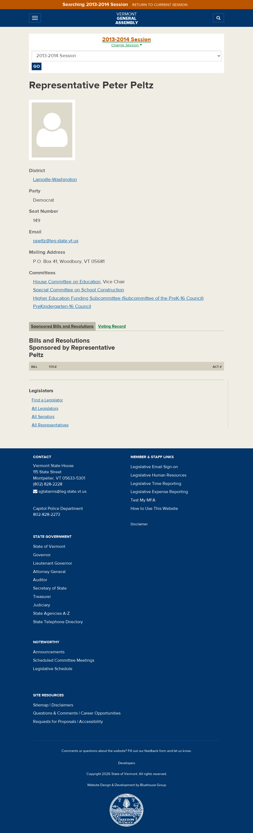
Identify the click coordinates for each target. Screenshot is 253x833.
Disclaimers (62, 705)
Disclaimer (139, 524)
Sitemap (40, 705)
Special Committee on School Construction (78, 290)
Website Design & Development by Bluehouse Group (126, 785)
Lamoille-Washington (55, 179)
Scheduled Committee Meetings (63, 660)
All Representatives (50, 425)
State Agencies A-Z (51, 613)
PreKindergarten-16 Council (62, 306)
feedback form (155, 751)
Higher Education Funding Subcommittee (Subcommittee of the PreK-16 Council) (118, 298)
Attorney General (49, 571)
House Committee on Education (66, 282)
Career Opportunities (101, 713)
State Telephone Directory (58, 622)
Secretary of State (50, 588)
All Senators (43, 416)
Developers (126, 763)
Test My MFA (143, 500)
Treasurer (42, 596)
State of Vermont (49, 546)
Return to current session (159, 4)
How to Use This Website (154, 508)
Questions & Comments (55, 713)
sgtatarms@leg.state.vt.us (59, 491)
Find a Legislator (47, 400)
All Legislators (45, 408)
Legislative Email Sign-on (154, 466)
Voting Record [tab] (112, 326)
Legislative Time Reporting (156, 483)
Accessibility (91, 721)
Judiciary (41, 605)
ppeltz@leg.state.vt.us (55, 241)
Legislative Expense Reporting (159, 491)
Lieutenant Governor (52, 563)
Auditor (40, 580)
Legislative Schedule (52, 668)
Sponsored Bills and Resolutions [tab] (62, 326)
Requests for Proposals (54, 721)
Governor (42, 555)
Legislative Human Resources (158, 475)
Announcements (48, 652)
